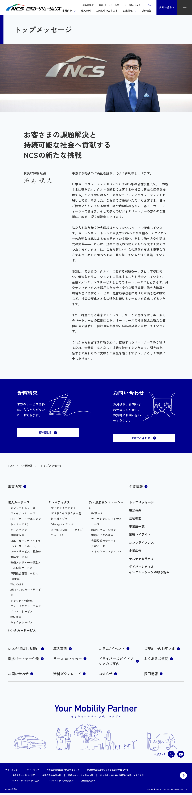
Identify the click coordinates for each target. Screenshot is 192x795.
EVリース (97, 513)
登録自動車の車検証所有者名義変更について (107, 771)
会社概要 (135, 518)
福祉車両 (15, 617)
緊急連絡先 (88, 5)
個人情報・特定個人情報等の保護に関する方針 (122, 776)
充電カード (98, 546)
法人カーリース (19, 502)
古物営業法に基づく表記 (23, 776)
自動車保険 (17, 535)
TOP (11, 465)
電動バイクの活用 (102, 535)
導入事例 (86, 10)
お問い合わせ (167, 7)
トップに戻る (183, 777)
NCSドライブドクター (64, 508)
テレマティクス (59, 502)
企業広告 (135, 550)
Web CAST (16, 584)
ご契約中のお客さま (107, 10)
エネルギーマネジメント (106, 551)
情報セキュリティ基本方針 (80, 776)
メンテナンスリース (22, 508)
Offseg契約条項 (88, 782)
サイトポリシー (12, 771)
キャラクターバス (21, 622)
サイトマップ (33, 771)
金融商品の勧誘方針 (51, 776)
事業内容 (67, 10)
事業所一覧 (137, 526)
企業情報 (128, 10)
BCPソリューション (103, 530)
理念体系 (135, 510)
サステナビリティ (141, 558)
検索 (149, 5)
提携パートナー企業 (109, 5)
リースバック (18, 530)
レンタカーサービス (22, 630)
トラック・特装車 (21, 600)
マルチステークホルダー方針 (25, 782)
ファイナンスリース (22, 513)
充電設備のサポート (103, 540)
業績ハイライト (140, 534)
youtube (180, 755)
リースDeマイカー (133, 5)
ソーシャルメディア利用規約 (59, 782)
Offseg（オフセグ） (63, 524)
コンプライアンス (141, 542)
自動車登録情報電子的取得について (63, 771)
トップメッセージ (141, 502)
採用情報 (146, 10)
